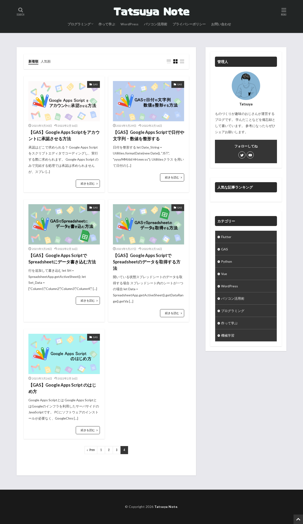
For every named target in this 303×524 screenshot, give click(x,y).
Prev (92, 450)
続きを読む (88, 183)
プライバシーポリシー (189, 24)
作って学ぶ (106, 24)
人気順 (46, 61)
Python (226, 261)
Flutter (226, 237)
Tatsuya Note (165, 507)
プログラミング (79, 24)
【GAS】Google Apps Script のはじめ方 (62, 388)
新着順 (33, 61)
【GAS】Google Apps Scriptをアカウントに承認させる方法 (64, 135)
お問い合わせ (221, 24)
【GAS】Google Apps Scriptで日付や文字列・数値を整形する (148, 135)
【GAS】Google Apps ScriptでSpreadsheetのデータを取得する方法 (146, 262)
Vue (224, 274)
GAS (224, 249)
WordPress (129, 24)
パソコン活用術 (155, 24)
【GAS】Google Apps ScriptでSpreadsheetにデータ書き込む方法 (62, 258)
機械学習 (227, 335)
